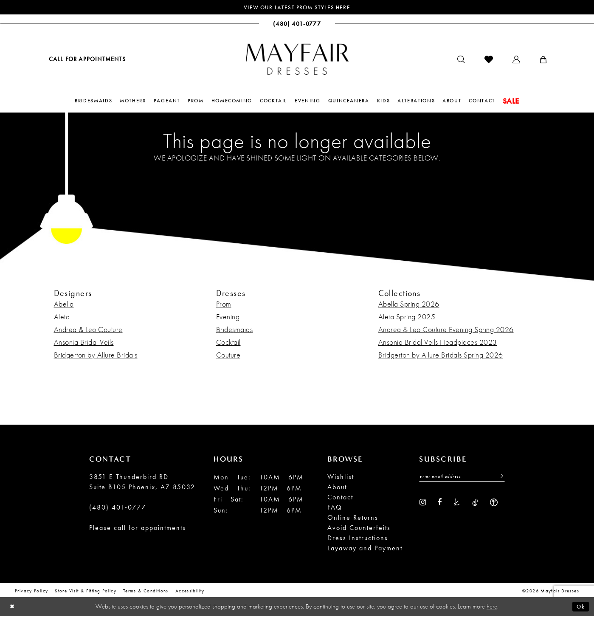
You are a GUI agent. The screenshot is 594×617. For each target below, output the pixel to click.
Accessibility (190, 591)
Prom (223, 305)
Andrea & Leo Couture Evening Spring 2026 (446, 330)
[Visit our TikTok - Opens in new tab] (475, 503)
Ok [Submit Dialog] (580, 607)
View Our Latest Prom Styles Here (297, 7)
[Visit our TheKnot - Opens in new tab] (457, 503)
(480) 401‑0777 (117, 508)
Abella (64, 305)
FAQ (334, 508)
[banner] (297, 60)
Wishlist (340, 477)
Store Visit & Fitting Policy (85, 591)
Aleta (62, 317)
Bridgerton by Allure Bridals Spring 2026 (440, 356)
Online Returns (352, 518)
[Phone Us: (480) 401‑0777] (297, 24)
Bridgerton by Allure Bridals (96, 356)
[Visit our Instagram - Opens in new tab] (422, 503)
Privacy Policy (31, 591)
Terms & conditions (146, 591)
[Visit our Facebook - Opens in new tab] (439, 503)
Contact (340, 497)
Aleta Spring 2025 (407, 317)
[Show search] (461, 60)
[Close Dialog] (13, 607)
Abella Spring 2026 (408, 305)
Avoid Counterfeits (359, 528)
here (492, 607)
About (337, 487)
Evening (228, 317)
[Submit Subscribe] (499, 478)
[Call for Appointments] (86, 59)
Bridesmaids (234, 330)
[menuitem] (86, 59)
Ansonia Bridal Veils (84, 343)
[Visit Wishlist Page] (489, 60)
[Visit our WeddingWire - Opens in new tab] (494, 503)
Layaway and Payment (365, 548)
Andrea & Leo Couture (88, 330)
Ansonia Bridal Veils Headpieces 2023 (437, 343)
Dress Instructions (357, 538)
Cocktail (228, 343)
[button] (516, 60)
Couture (228, 356)
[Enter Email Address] (462, 478)
